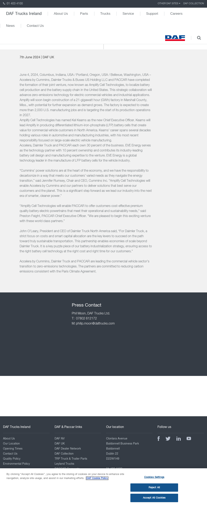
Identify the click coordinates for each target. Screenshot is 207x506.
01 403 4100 (13, 3)
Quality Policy (11, 458)
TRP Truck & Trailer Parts (71, 458)
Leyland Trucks (64, 463)
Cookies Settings (154, 479)
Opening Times (12, 448)
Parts (84, 14)
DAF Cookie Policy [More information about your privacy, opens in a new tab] (97, 480)
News (10, 26)
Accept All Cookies (154, 500)
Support (152, 14)
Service (128, 14)
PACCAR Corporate (67, 468)
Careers (176, 14)
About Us (61, 14)
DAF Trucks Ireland (24, 14)
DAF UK (60, 443)
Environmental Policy (16, 463)
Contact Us (35, 26)
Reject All (154, 489)
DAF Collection (193, 3)
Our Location (11, 443)
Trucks (105, 14)
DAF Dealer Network (68, 448)
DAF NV (60, 438)
